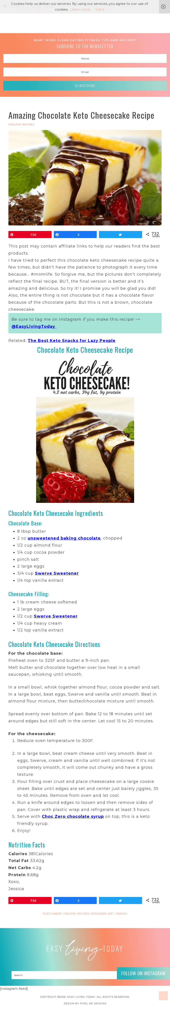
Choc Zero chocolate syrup (73, 816)
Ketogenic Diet (102, 913)
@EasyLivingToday (34, 326)
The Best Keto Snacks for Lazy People (72, 340)
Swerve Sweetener (57, 573)
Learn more (80, 9)
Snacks (121, 913)
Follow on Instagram (143, 973)
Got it (99, 9)
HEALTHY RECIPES (21, 124)
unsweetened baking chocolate (64, 538)
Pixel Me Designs (93, 1003)
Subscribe (85, 86)
